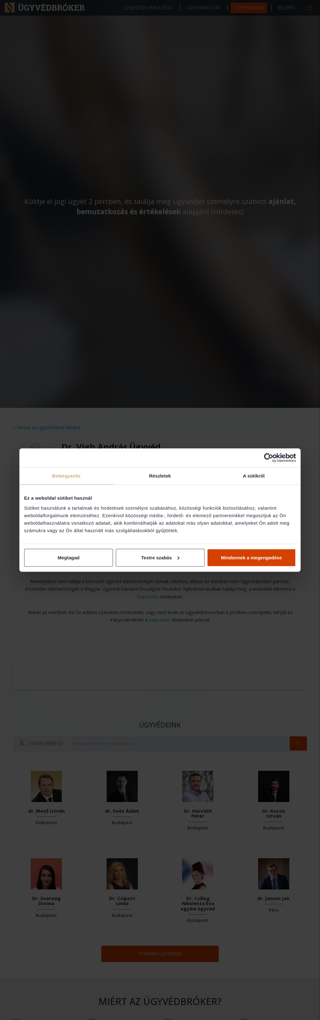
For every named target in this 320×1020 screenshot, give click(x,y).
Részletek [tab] (160, 475)
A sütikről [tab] (254, 475)
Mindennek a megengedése (251, 557)
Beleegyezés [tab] (66, 475)
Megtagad (68, 557)
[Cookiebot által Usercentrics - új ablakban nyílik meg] (268, 458)
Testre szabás (160, 557)
